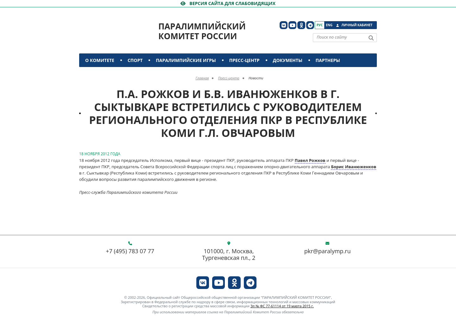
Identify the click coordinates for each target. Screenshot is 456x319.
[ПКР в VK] (284, 25)
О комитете (99, 60)
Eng (329, 25)
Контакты (98, 74)
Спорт (135, 60)
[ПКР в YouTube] (292, 25)
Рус (320, 25)
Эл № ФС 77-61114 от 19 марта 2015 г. (282, 306)
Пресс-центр (244, 60)
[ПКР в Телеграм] (310, 25)
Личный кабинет (356, 25)
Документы (287, 60)
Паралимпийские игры (186, 60)
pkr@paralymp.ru (327, 251)
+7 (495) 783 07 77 (130, 251)
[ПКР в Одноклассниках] (301, 25)
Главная (202, 78)
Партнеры (328, 60)
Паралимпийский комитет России (202, 31)
